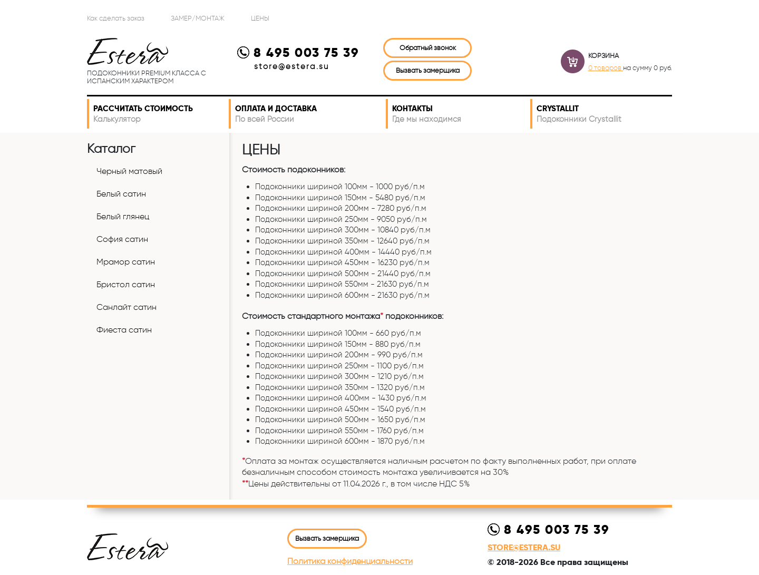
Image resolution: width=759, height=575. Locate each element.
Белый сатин (121, 194)
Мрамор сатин (125, 262)
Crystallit (602, 114)
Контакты (459, 114)
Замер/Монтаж (198, 18)
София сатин (122, 239)
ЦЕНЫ (260, 18)
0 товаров (605, 67)
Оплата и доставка (308, 114)
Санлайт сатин (126, 307)
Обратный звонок (428, 47)
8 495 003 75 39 (298, 52)
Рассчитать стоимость (159, 114)
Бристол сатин (125, 284)
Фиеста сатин (124, 330)
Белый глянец (122, 216)
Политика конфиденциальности (350, 561)
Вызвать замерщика (428, 70)
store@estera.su (291, 66)
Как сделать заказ (115, 18)
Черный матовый (129, 171)
